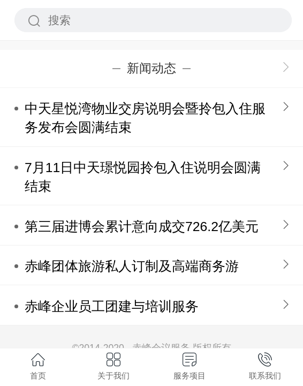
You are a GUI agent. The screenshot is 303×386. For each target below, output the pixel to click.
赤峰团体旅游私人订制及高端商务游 (132, 266)
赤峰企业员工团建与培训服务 (112, 306)
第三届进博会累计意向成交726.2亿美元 (142, 226)
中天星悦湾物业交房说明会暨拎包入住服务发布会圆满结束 (145, 118)
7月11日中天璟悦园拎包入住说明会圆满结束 (143, 177)
